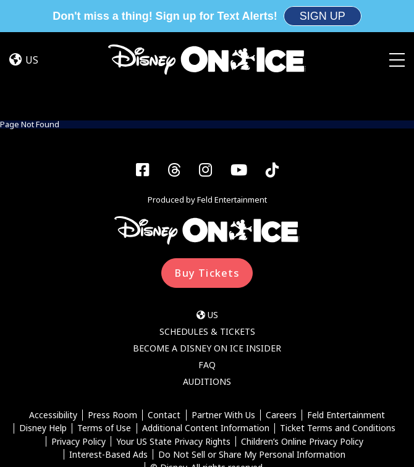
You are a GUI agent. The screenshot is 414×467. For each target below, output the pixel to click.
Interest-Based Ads (108, 390)
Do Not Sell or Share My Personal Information (251, 390)
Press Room (112, 350)
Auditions (207, 317)
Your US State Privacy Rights (173, 377)
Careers (281, 350)
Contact (164, 350)
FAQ (207, 300)
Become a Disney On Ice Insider (207, 284)
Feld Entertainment (346, 350)
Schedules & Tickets (207, 267)
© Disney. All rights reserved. (207, 403)
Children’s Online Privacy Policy (302, 377)
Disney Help (43, 364)
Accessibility (53, 350)
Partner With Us (223, 350)
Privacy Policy (78, 377)
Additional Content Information (205, 364)
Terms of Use (104, 364)
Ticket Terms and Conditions (337, 364)
